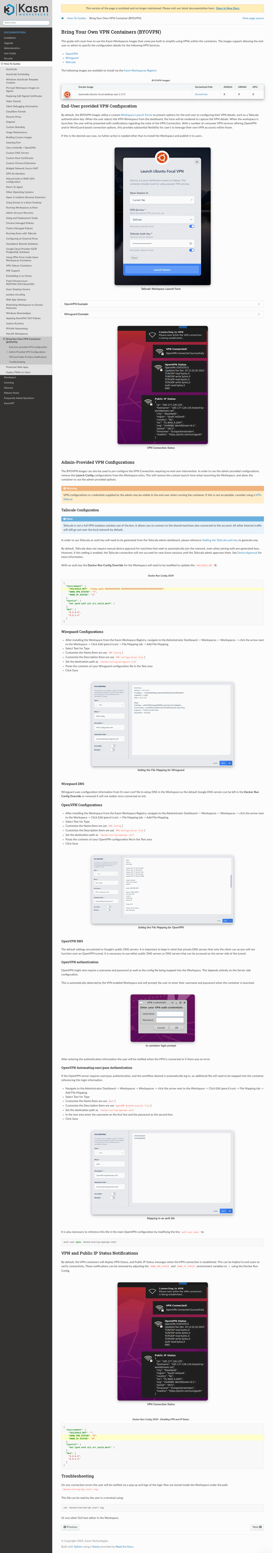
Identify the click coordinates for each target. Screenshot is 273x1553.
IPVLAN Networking (17, 328)
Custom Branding (15, 127)
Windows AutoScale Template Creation (22, 81)
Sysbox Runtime (15, 323)
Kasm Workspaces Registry (140, 70)
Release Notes (11, 393)
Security (8, 58)
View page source (253, 18)
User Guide (10, 53)
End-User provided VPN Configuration (28, 347)
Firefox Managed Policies (19, 228)
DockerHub (201, 94)
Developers (10, 377)
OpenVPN (71, 53)
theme (96, 1546)
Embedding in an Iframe (19, 276)
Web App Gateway (16, 299)
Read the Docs (124, 1546)
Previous (70, 1527)
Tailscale (70, 62)
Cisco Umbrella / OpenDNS (21, 147)
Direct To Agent (14, 187)
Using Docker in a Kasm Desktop (23, 202)
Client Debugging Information (22, 106)
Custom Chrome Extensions (21, 163)
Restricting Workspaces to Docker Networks (24, 306)
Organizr (10, 122)
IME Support (13, 270)
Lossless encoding (15, 294)
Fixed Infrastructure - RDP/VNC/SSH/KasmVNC (20, 282)
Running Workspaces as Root (22, 207)
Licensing (9, 382)
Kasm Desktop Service (18, 289)
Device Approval (247, 552)
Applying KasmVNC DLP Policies (23, 318)
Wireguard (72, 58)
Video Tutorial (13, 101)
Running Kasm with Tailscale (21, 233)
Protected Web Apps (17, 367)
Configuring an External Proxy (22, 238)
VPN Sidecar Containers (19, 265)
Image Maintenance (16, 132)
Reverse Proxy (13, 117)
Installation (10, 38)
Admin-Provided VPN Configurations (26, 352)
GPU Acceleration (15, 173)
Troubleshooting (17, 362)
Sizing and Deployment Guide (22, 218)
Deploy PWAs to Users (18, 372)
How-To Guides (10, 64)
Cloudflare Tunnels (16, 111)
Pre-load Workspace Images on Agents (22, 89)
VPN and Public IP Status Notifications (28, 357)
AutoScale (11, 69)
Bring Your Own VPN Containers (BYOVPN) (22, 341)
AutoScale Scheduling (17, 74)
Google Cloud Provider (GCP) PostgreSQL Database (21, 250)
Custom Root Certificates (19, 158)
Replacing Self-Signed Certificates (24, 96)
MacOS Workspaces (17, 334)
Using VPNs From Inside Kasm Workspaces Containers (22, 259)
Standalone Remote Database (22, 244)
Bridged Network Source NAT (22, 168)
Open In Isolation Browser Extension (25, 197)
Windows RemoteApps (18, 313)
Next (257, 1527)
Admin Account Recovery (19, 213)
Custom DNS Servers (17, 153)
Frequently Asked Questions (19, 398)
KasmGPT (9, 403)
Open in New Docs (227, 8)
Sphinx (78, 1546)
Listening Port (13, 142)
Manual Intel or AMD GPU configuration (20, 180)
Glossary (8, 388)
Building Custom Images (19, 137)
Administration (12, 48)
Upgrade (8, 43)
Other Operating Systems (19, 192)
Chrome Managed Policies (20, 223)
